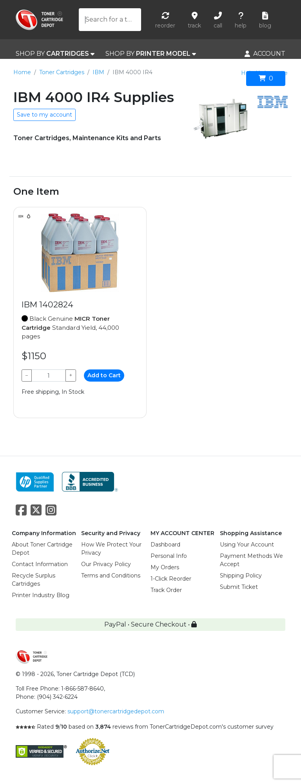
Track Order (166, 590)
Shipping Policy (241, 575)
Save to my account (44, 114)
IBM (98, 72)
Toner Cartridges (61, 72)
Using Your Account (247, 544)
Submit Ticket (239, 586)
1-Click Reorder (170, 578)
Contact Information (40, 564)
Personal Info (168, 555)
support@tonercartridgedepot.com (115, 711)
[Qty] (48, 375)
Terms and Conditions (110, 575)
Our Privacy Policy (106, 564)
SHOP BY (55, 53)
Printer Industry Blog (40, 595)
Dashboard (165, 544)
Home (22, 72)
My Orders (164, 567)
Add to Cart (104, 375)
